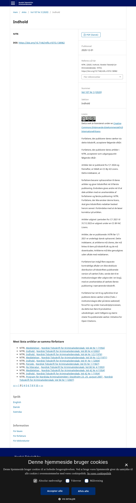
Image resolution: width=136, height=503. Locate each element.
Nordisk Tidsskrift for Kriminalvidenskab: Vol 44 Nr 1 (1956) (73, 347)
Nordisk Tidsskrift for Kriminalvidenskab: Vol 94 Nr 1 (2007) (66, 378)
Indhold (30, 351)
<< (14, 385)
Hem (15, 12)
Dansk (16, 407)
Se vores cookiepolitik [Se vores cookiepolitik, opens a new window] (99, 473)
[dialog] (68, 480)
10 (36, 385)
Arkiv (24, 12)
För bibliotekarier (21, 440)
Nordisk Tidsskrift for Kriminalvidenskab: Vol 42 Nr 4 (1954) (73, 370)
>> (42, 385)
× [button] (126, 466)
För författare (19, 435)
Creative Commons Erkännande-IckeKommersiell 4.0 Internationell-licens (102, 127)
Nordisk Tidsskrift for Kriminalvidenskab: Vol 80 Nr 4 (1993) (73, 367)
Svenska (17, 411)
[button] (68, 499)
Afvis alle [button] (83, 491)
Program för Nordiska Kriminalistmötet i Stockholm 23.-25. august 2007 (64, 376)
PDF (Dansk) (92, 34)
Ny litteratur (33, 367)
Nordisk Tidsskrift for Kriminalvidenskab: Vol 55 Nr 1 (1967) (67, 363)
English (17, 402)
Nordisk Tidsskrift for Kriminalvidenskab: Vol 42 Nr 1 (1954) (68, 373)
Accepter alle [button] (55, 490)
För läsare (17, 431)
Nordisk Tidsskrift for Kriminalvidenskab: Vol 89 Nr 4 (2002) (68, 351)
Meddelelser (33, 347)
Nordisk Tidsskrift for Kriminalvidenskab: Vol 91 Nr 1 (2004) (68, 360)
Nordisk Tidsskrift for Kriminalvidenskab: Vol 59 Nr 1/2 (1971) (74, 357)
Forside (30, 363)
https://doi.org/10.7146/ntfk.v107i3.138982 (42, 42)
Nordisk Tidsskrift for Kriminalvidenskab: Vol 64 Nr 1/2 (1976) (69, 354)
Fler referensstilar (92, 76)
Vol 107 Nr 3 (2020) (39, 12)
